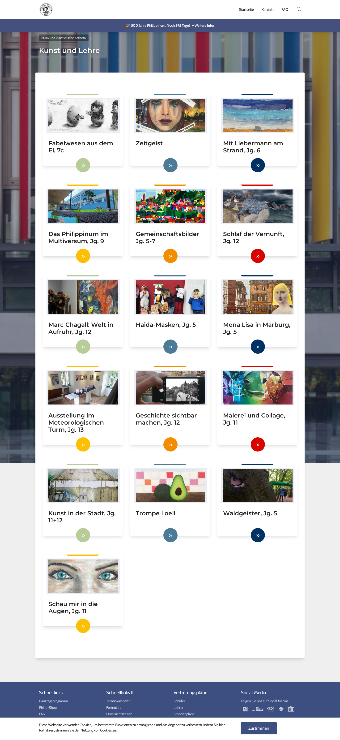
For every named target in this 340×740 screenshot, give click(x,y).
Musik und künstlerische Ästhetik (63, 38)
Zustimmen (258, 728)
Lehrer (178, 708)
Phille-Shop (48, 708)
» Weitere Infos (203, 25)
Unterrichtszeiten (119, 714)
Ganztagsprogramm (53, 701)
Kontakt (268, 9)
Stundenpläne (184, 714)
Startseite (246, 9)
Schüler (179, 701)
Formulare (114, 708)
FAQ (284, 9)
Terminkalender (118, 701)
